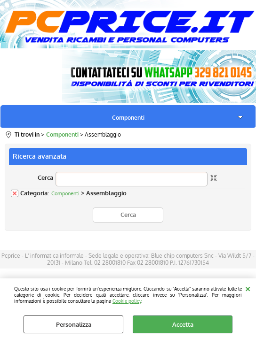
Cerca (45, 177)
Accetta (182, 324)
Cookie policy (126, 301)
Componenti (128, 117)
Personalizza (73, 324)
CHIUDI (247, 287)
